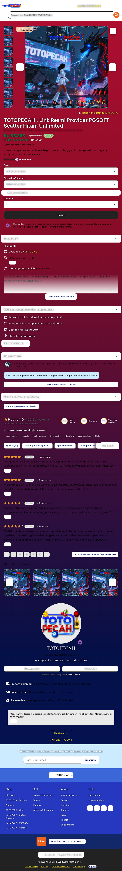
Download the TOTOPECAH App (67, 841)
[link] (7, 554)
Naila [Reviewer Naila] (99, 480)
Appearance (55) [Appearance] (65, 445)
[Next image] (112, 67)
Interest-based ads (61, 866)
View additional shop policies (61, 384)
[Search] (116, 15)
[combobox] (60, 15)
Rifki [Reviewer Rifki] (101, 456)
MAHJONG (9, 159)
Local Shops (79, 866)
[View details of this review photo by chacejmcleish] (46, 582)
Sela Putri (99, 526)
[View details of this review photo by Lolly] (17, 582)
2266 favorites (61, 733)
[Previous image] (20, 67)
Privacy (44, 866)
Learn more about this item (61, 296)
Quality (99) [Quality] (12, 445)
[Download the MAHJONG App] (41, 841)
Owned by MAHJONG (54, 654)
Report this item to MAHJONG (98, 112)
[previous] (9, 582)
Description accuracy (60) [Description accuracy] (93, 445)
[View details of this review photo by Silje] (75, 582)
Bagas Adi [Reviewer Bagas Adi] (95, 503)
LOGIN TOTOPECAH (89, 5)
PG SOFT (68, 740)
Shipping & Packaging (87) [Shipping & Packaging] (37, 445)
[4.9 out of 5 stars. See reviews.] (25, 159)
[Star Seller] (16, 159)
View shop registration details (21, 406)
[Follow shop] (90, 669)
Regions (92, 866)
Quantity (8, 198)
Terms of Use (31, 866)
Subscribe (90, 759)
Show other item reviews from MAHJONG (95, 554)
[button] (80, 642)
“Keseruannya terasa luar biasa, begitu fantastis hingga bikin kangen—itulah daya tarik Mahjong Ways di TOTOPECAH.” (57, 152)
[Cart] (116, 5)
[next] (112, 582)
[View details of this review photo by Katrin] (105, 582)
